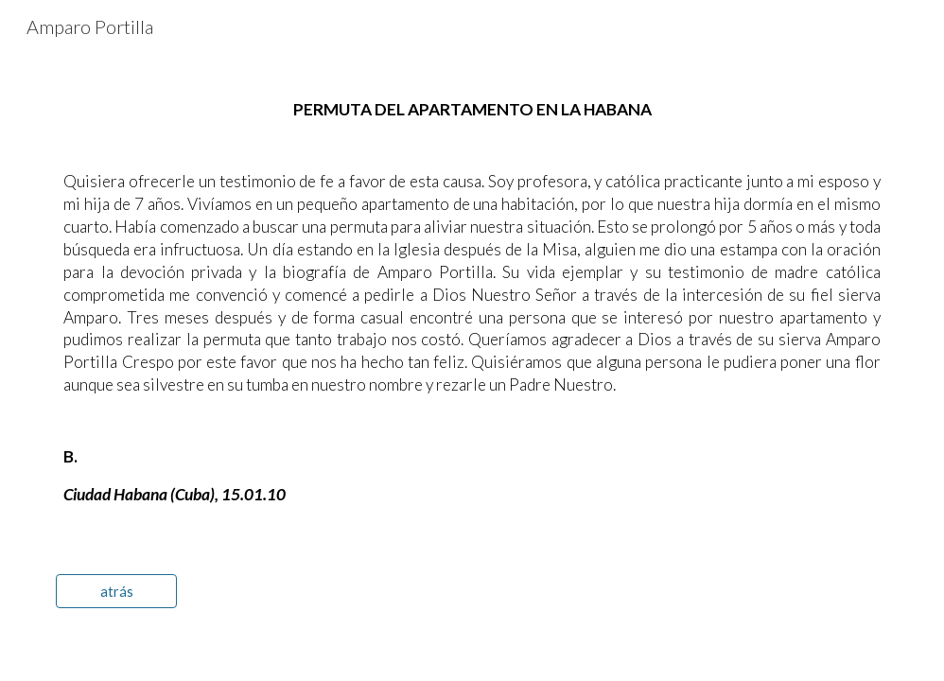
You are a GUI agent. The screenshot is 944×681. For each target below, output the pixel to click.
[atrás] (116, 591)
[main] (471, 302)
